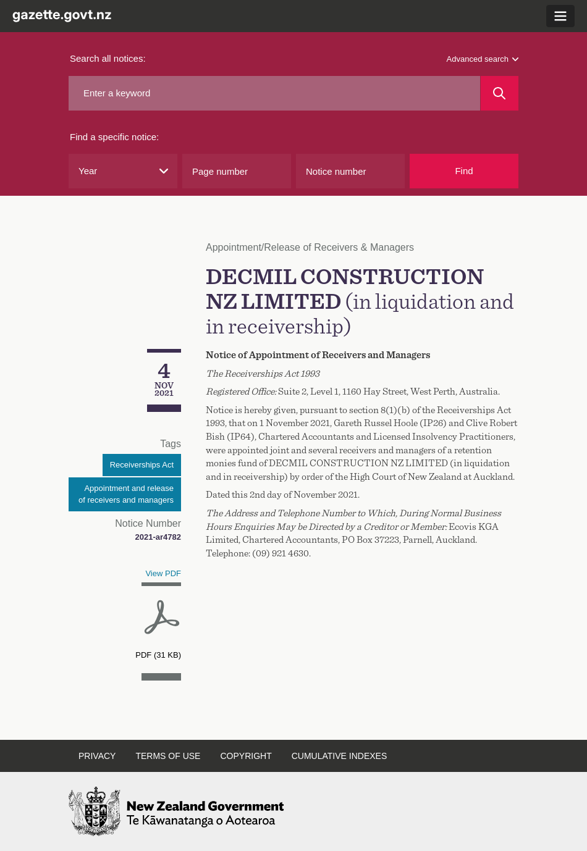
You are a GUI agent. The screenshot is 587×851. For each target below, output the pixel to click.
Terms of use (167, 756)
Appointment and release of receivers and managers (126, 494)
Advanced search (482, 59)
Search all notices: (108, 58)
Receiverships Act (142, 464)
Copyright (245, 756)
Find (464, 171)
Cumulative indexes (339, 756)
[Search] (499, 93)
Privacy (97, 756)
